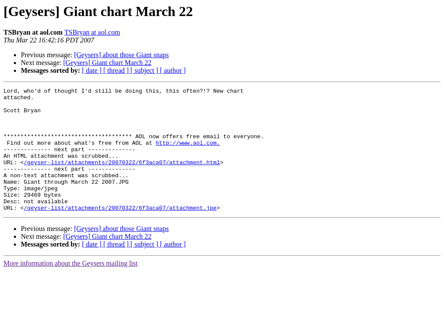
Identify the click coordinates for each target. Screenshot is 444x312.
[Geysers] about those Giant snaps (121, 54)
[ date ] (92, 70)
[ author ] (173, 70)
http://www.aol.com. (188, 154)
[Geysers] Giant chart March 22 (107, 62)
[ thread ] (117, 70)
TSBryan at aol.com (92, 32)
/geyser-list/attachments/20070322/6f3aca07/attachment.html (122, 178)
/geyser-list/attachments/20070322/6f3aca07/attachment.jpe (120, 232)
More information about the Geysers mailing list (70, 288)
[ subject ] (145, 70)
